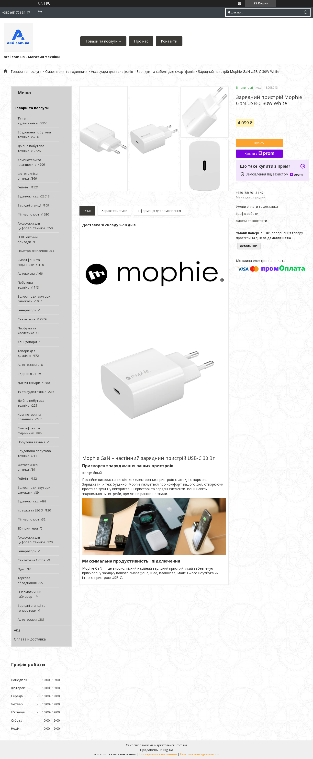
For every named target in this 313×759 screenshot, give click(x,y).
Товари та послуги (101, 41)
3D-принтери (28, 528)
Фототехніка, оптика (28, 176)
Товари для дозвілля (26, 353)
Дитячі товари (29, 382)
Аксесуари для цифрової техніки (31, 225)
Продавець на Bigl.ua (156, 750)
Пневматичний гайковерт (29, 594)
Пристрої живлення (33, 251)
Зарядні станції (29, 205)
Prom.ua (181, 745)
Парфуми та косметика (27, 330)
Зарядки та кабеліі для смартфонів (166, 71)
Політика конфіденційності (199, 754)
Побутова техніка (25, 285)
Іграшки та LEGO (30, 510)
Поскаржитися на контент (158, 754)
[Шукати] (305, 12)
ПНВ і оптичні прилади (28, 239)
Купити (259, 143)
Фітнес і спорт (28, 214)
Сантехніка (26, 319)
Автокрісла (26, 273)
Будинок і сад (28, 196)
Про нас (141, 41)
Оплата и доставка (30, 639)
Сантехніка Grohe (31, 560)
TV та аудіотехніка (28, 120)
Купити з (259, 153)
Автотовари (27, 364)
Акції (18, 630)
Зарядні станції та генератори (31, 608)
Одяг (21, 569)
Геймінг (23, 187)
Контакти (169, 41)
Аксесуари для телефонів (112, 71)
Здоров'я (25, 373)
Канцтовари (27, 342)
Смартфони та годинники (66, 71)
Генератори (27, 310)
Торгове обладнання (27, 580)
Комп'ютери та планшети (29, 162)
